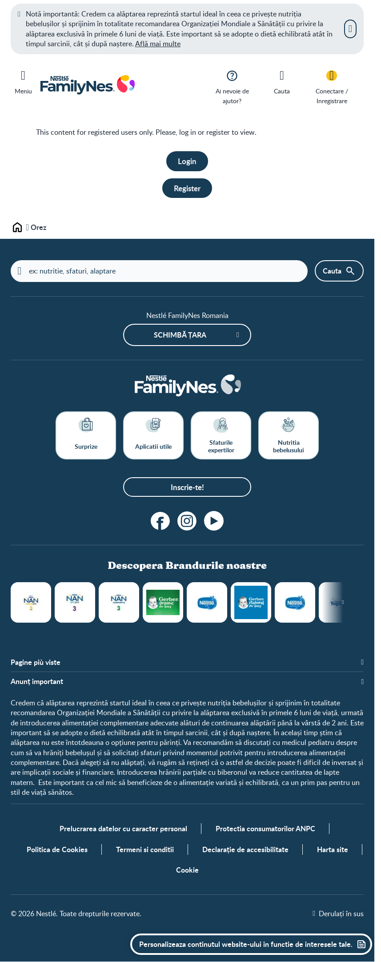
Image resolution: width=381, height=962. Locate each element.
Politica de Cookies (57, 850)
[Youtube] (214, 521)
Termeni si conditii (145, 850)
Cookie (187, 870)
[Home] (187, 386)
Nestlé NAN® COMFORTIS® (119, 603)
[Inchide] (350, 29)
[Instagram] (187, 521)
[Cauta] (282, 81)
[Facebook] (160, 521)
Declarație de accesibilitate (245, 850)
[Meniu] (23, 80)
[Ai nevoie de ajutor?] (232, 86)
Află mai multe (157, 43)
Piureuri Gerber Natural (251, 603)
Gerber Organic (163, 603)
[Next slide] (343, 603)
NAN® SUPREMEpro (31, 603)
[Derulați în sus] (338, 914)
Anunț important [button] (37, 681)
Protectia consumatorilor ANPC (265, 829)
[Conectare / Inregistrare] (331, 86)
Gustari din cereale (295, 603)
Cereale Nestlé (207, 603)
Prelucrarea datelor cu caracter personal (123, 829)
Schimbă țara (180, 335)
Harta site (332, 850)
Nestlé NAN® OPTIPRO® (75, 603)
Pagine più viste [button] (35, 663)
